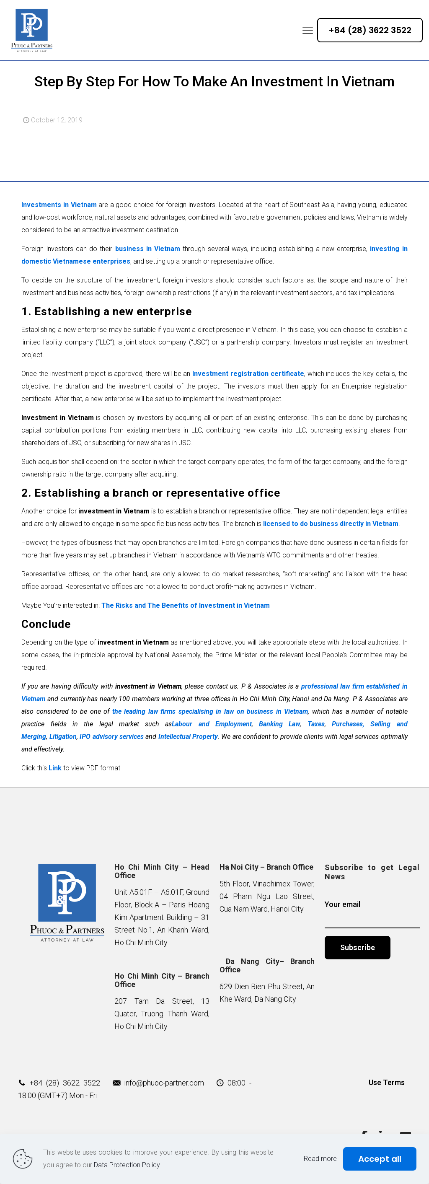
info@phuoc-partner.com (164, 1082)
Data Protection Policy (127, 1165)
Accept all (379, 1159)
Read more (320, 1159)
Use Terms (387, 1082)
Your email (372, 914)
